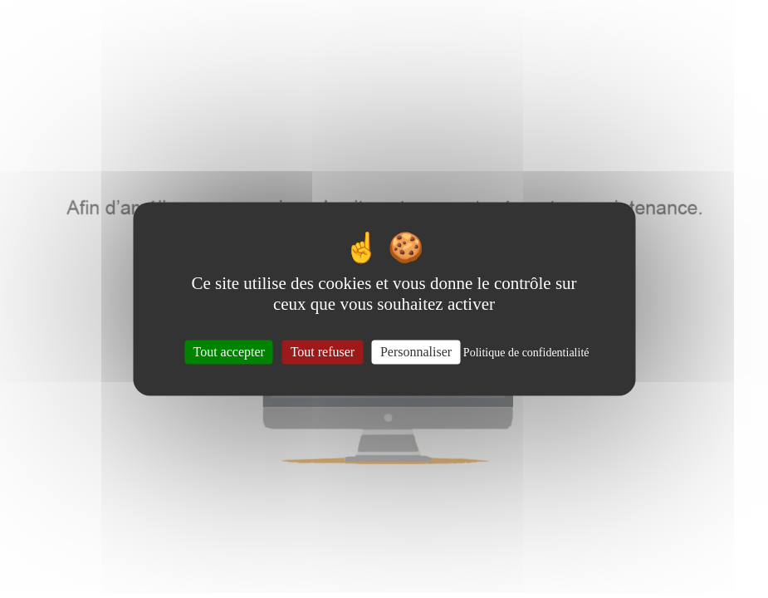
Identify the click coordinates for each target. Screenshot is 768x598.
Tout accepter (229, 352)
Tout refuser (323, 352)
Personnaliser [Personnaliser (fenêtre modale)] (416, 352)
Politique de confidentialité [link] (526, 352)
